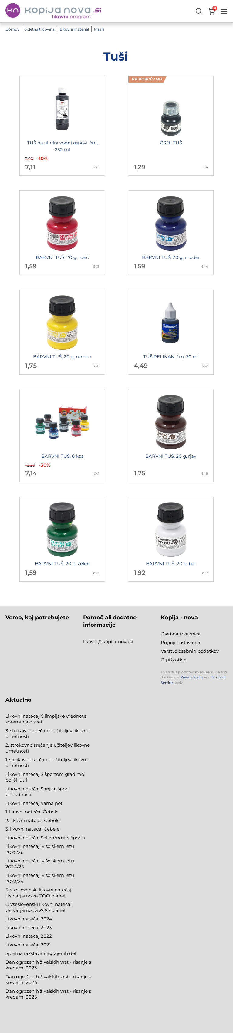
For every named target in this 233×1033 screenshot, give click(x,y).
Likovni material (74, 29)
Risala (99, 29)
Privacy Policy (192, 677)
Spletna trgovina (40, 29)
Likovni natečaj (23, 945)
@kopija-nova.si (115, 641)
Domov (12, 29)
